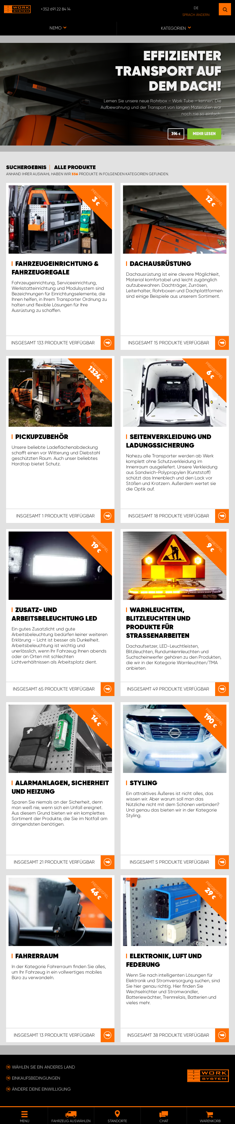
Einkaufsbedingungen (36, 1078)
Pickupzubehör (41, 437)
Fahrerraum (36, 956)
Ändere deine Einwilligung (41, 1089)
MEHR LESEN (204, 134)
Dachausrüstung (160, 264)
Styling (143, 783)
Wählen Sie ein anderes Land (43, 1067)
